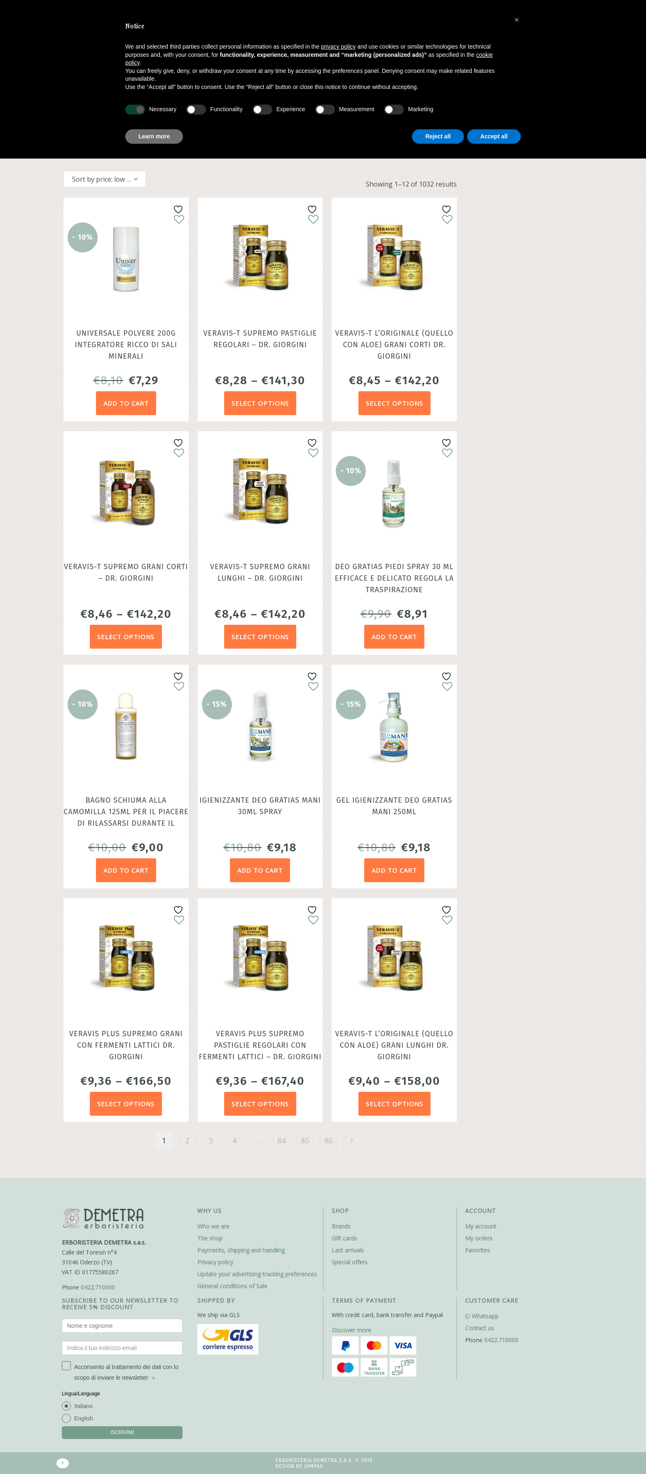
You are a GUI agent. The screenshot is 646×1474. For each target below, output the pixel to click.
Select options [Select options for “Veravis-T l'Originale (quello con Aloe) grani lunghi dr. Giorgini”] (394, 1104)
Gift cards (344, 1238)
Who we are (213, 1226)
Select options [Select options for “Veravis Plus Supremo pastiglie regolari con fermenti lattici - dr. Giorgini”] (260, 1104)
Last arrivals (348, 1250)
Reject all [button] (437, 136)
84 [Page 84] (281, 1140)
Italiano (83, 1406)
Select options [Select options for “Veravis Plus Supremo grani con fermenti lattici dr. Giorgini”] (125, 1104)
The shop (209, 1238)
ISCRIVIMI (122, 1432)
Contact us (479, 1328)
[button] (516, 19)
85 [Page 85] (305, 1140)
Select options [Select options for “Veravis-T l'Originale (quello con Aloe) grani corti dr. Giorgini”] (394, 403)
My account (480, 1226)
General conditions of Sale (232, 1286)
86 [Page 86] (328, 1140)
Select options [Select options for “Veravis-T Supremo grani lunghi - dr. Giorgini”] (260, 637)
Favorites (477, 1250)
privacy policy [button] (338, 46)
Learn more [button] (154, 136)
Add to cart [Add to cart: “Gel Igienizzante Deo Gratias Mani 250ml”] (394, 870)
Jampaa (313, 1466)
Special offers (349, 1262)
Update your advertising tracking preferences (257, 1274)
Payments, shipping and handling (241, 1250)
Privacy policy (215, 1262)
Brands (341, 1226)
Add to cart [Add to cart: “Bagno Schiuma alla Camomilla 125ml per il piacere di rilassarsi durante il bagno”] (126, 870)
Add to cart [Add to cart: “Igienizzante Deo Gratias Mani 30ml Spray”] (260, 870)
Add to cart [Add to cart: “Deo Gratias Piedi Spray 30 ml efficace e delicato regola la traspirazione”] (394, 637)
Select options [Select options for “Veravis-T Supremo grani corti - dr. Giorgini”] (125, 637)
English (83, 1418)
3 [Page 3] (211, 1140)
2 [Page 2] (187, 1140)
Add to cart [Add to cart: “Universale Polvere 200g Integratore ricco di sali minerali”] (126, 403)
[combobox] (104, 179)
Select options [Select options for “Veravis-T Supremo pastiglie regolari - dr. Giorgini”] (260, 403)
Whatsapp (482, 1316)
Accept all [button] (494, 136)
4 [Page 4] (234, 1140)
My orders (478, 1238)
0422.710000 (98, 1287)
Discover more (351, 1330)
